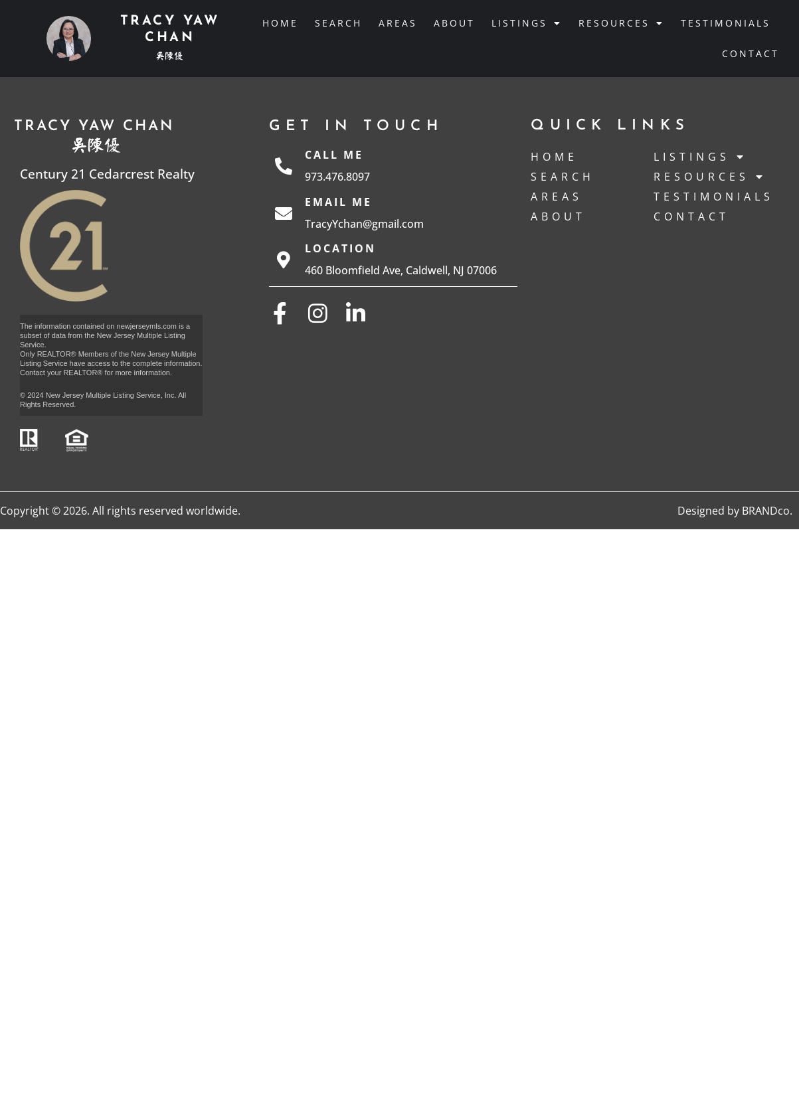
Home (280, 23)
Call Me (334, 154)
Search (338, 23)
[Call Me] (283, 166)
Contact (750, 53)
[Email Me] (283, 213)
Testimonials (725, 23)
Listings (526, 23)
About (454, 23)
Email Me (338, 202)
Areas (398, 23)
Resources (621, 23)
